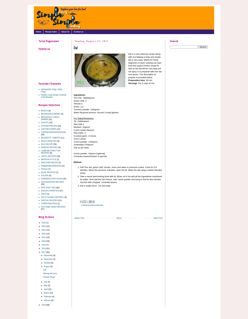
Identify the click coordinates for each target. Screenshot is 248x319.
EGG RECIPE (47, 144)
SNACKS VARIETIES (50, 191)
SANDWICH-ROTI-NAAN (51, 179)
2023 (44, 230)
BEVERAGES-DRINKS (50, 114)
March (47, 293)
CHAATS (45, 122)
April (46, 289)
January (47, 300)
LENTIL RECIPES (48, 156)
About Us (65, 32)
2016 (44, 305)
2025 (44, 223)
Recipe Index (51, 32)
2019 (44, 245)
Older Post (157, 218)
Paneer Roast (49, 277)
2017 (44, 252)
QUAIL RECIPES (48, 172)
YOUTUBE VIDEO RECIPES (53, 207)
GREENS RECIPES (49, 147)
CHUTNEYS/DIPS (48, 129)
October (47, 263)
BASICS (44, 111)
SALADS (44, 175)
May (46, 285)
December (48, 255)
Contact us (79, 32)
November (48, 259)
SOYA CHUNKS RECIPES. (52, 197)
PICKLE (44, 169)
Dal (44, 270)
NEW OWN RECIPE (49, 162)
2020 (44, 241)
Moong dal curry (50, 273)
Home (38, 32)
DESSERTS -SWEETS (50, 138)
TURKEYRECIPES (49, 203)
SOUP (43, 194)
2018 (44, 248)
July (46, 282)
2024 (44, 226)
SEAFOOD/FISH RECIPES (52, 182)
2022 (44, 234)
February (48, 296)
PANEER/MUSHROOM (51, 166)
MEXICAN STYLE (48, 159)
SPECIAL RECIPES (49, 200)
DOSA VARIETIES (48, 141)
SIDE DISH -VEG (48, 187)
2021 (44, 237)
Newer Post (79, 218)
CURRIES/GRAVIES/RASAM (92, 205)
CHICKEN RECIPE (49, 126)
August (47, 266)
